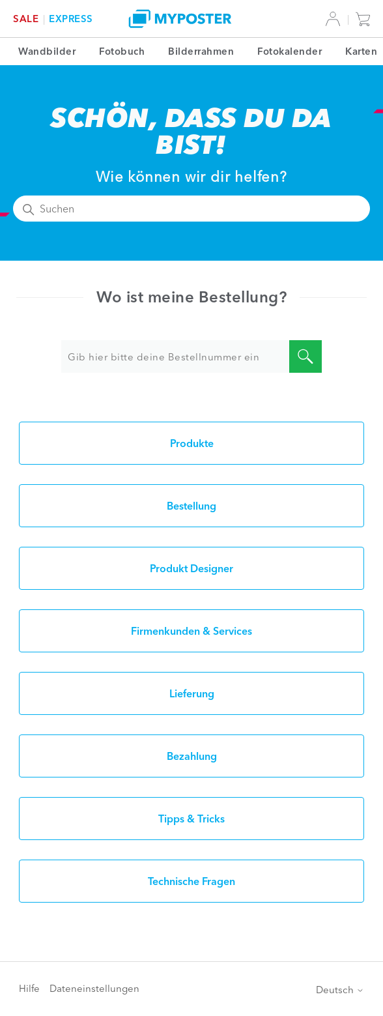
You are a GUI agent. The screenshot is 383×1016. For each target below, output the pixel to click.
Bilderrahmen (201, 51)
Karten (361, 51)
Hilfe (29, 988)
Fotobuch (122, 51)
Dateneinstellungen (94, 988)
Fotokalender (289, 51)
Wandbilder (47, 51)
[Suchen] (191, 209)
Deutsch (340, 989)
